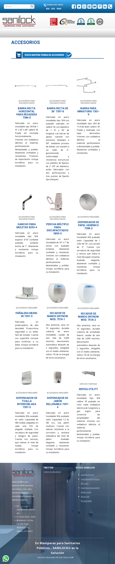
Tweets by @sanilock (52, 472)
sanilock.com (87, 474)
